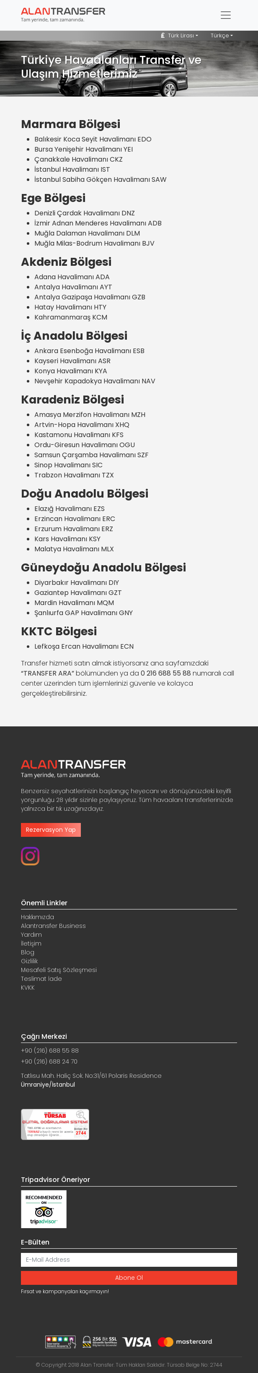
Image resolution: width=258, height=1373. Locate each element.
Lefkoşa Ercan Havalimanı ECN (84, 646)
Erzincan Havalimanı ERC (74, 519)
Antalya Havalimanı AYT (73, 287)
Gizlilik (29, 961)
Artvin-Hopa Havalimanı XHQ (81, 425)
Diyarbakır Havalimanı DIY (76, 582)
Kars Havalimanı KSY (67, 539)
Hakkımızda (37, 917)
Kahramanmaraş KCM (70, 317)
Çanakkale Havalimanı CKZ (78, 159)
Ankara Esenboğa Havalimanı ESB (89, 351)
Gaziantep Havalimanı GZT (78, 592)
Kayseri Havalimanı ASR (72, 361)
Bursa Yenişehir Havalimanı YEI (83, 149)
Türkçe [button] (220, 35)
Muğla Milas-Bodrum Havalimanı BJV (94, 243)
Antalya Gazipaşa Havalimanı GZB (89, 297)
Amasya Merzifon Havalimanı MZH (89, 414)
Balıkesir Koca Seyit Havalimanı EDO (93, 139)
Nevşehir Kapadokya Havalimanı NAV (94, 381)
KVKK (28, 987)
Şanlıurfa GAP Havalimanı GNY (83, 613)
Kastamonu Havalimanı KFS (79, 435)
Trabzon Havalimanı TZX (74, 475)
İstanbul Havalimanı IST (72, 169)
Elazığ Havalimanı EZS (69, 509)
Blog (27, 952)
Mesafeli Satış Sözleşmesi (59, 970)
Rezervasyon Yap (51, 829)
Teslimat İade (41, 979)
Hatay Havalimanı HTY (70, 307)
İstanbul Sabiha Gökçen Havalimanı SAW (100, 179)
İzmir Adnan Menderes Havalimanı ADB (98, 223)
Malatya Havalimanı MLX (74, 549)
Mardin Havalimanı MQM (74, 603)
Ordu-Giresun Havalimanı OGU (84, 445)
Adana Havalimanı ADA (72, 277)
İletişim (31, 943)
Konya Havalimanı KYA (70, 371)
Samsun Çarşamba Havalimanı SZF (91, 455)
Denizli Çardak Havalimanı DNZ (84, 213)
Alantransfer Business (53, 926)
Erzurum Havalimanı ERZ (73, 529)
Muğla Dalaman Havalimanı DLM (87, 233)
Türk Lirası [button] (177, 35)
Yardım (31, 934)
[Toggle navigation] (225, 15)
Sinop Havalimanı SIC (68, 465)
